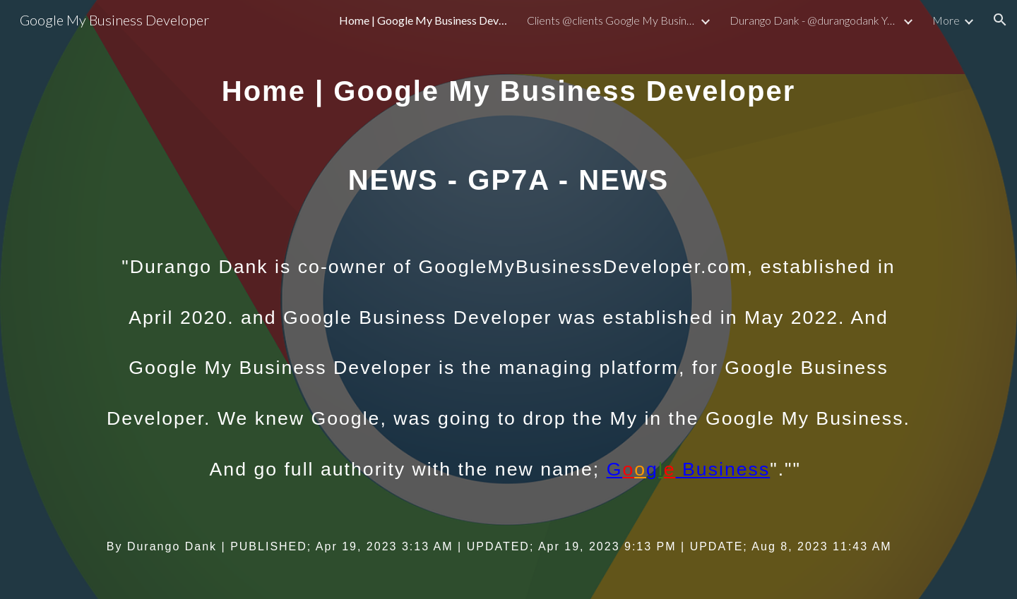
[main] (508, 299)
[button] (1000, 20)
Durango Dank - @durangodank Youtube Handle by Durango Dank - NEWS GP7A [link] (814, 20)
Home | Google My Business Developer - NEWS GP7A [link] (424, 20)
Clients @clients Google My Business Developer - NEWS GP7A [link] (611, 20)
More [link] (946, 20)
